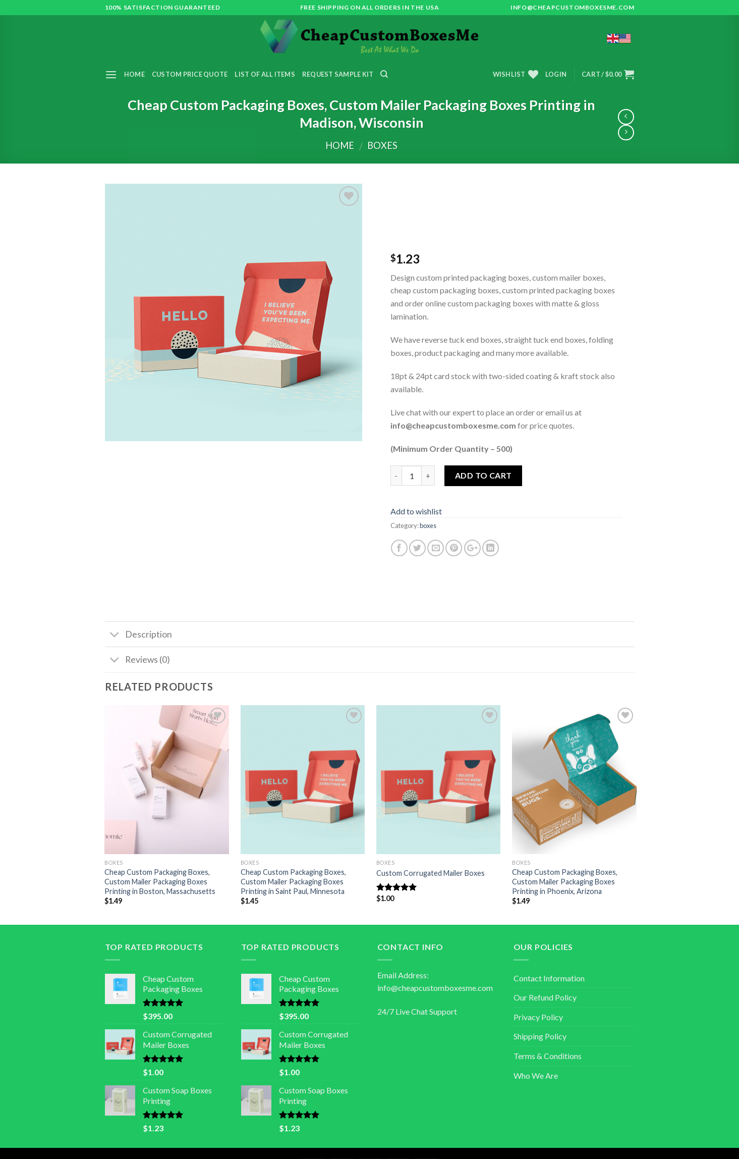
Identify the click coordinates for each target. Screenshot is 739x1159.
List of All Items (265, 74)
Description (138, 635)
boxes (382, 145)
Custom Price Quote (190, 74)
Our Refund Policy (545, 997)
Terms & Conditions (548, 1056)
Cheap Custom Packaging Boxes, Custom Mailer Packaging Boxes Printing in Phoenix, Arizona (564, 881)
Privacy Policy (538, 1017)
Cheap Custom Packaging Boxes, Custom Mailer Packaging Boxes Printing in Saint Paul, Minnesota (293, 881)
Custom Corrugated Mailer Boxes (430, 873)
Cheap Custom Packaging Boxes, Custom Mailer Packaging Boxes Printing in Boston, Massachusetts (159, 881)
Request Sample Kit (338, 74)
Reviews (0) (137, 661)
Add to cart (482, 475)
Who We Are (536, 1075)
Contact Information (549, 978)
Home (134, 74)
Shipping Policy (540, 1036)
